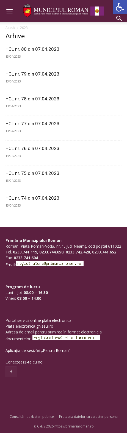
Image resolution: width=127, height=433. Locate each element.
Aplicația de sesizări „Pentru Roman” (37, 350)
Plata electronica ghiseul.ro (29, 326)
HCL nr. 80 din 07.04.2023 (32, 49)
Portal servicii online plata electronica (38, 320)
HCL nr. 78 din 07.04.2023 (32, 98)
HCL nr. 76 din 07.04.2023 (32, 148)
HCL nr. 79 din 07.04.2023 (32, 74)
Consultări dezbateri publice (32, 416)
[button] (120, 7)
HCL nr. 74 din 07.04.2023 (32, 198)
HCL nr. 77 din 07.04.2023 (32, 123)
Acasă (10, 27)
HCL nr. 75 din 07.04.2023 (32, 173)
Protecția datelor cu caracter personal (88, 416)
